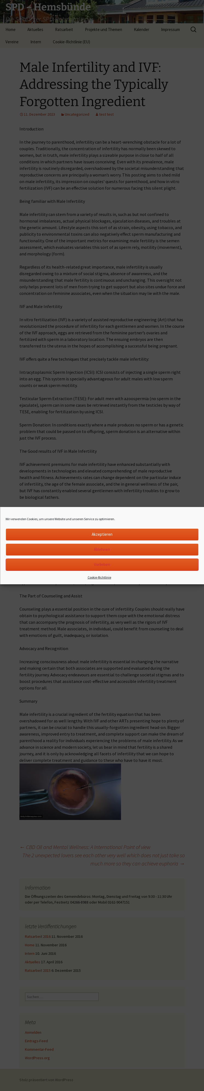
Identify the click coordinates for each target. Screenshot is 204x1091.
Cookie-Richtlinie (99, 577)
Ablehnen (102, 549)
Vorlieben (102, 564)
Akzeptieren (102, 534)
